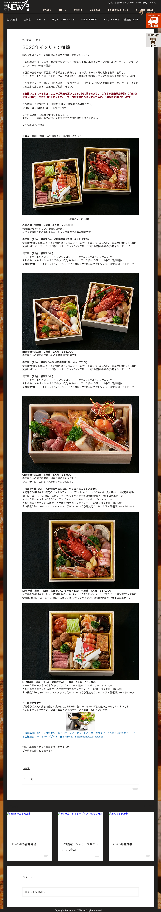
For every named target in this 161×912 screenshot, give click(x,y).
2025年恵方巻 (124, 844)
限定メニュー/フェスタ (63, 19)
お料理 (27, 19)
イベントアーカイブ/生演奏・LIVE (121, 19)
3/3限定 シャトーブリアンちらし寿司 (80, 847)
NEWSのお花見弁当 (23, 844)
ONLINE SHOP (89, 19)
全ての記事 (12, 19)
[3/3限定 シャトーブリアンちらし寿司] (80, 825)
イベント (41, 19)
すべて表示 (148, 806)
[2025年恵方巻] (131, 825)
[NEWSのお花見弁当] (29, 825)
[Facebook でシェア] (23, 779)
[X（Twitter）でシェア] (31, 779)
